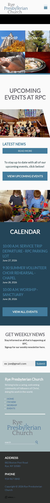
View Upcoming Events (25, 176)
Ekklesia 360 (10, 497)
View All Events (25, 312)
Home (10, 398)
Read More (25, 150)
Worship (12, 405)
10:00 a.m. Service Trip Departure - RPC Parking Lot (25, 251)
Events (11, 408)
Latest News (14, 144)
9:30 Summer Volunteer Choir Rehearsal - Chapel (24, 273)
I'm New (11, 402)
